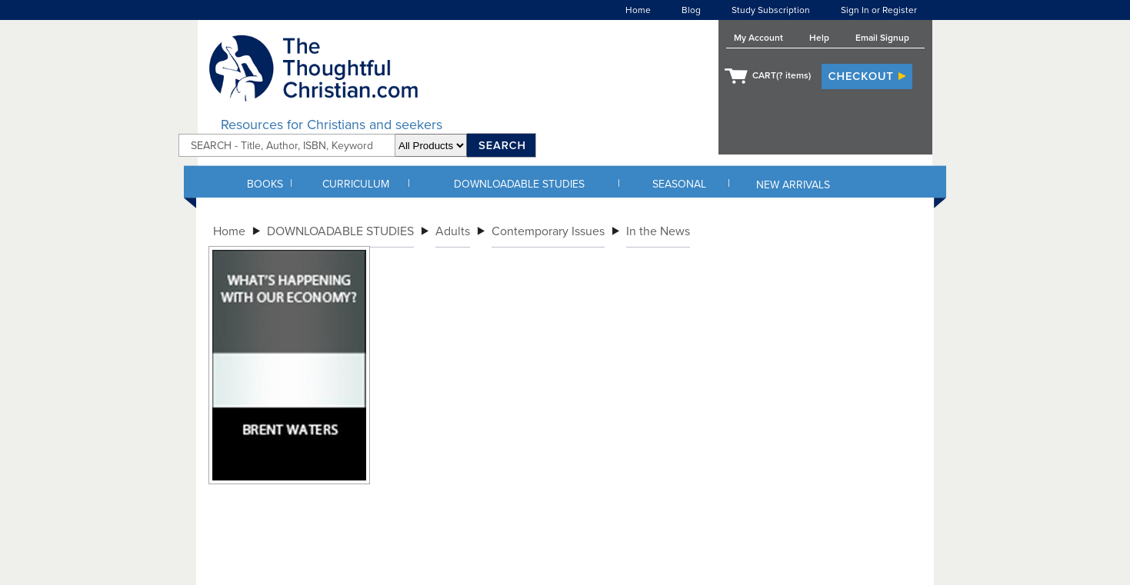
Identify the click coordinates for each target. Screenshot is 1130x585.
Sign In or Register (879, 10)
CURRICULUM (355, 184)
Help (819, 37)
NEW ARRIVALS (793, 184)
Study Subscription (771, 10)
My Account (758, 37)
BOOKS (265, 184)
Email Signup (882, 37)
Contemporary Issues (548, 231)
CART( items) (781, 75)
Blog (691, 10)
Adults (452, 231)
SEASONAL (679, 184)
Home (638, 10)
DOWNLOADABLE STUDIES (519, 184)
